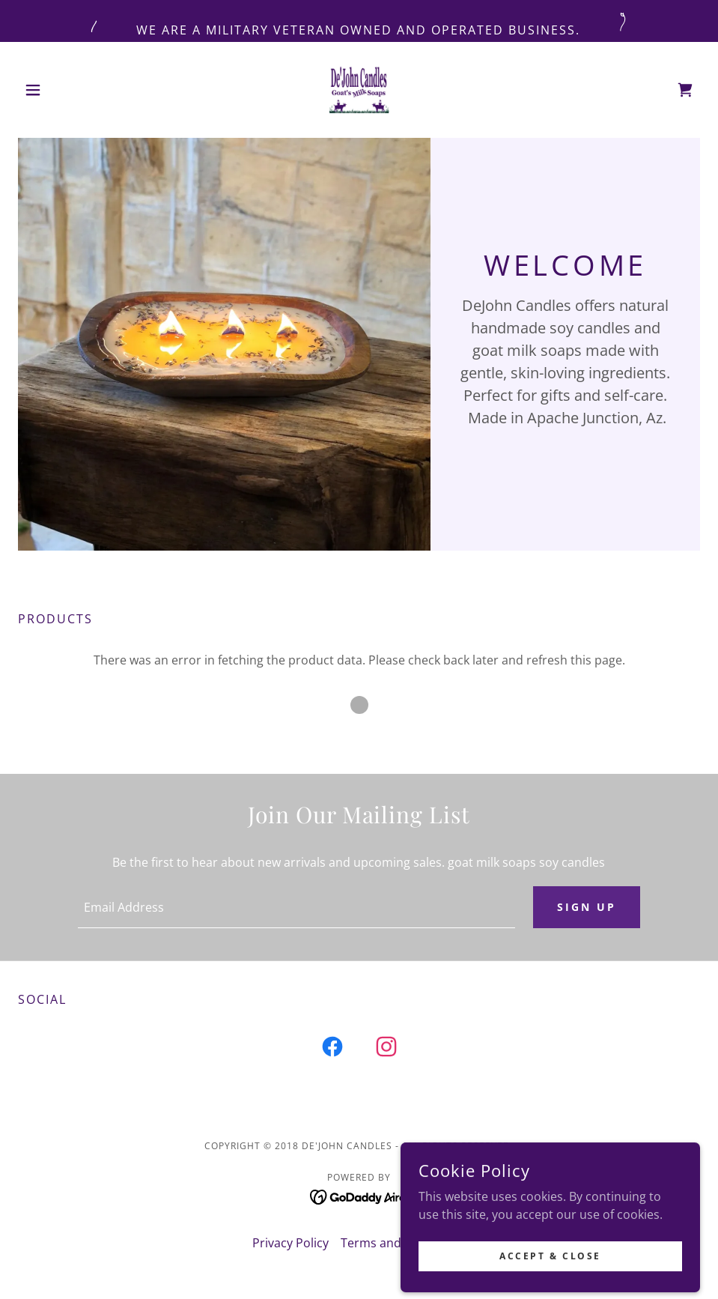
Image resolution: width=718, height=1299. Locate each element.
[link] (359, 90)
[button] (69, 90)
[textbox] (296, 907)
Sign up (586, 907)
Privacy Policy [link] (290, 1243)
